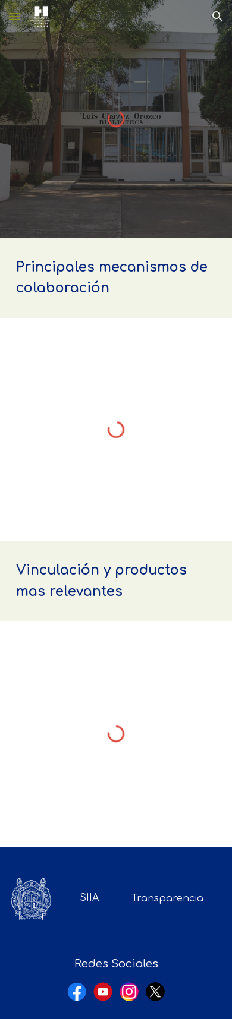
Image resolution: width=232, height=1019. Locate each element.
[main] (116, 278)
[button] (14, 16)
